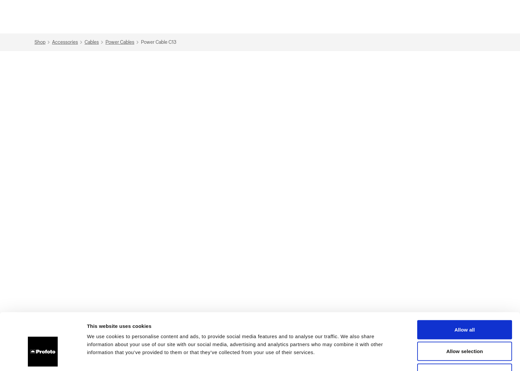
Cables (95, 42)
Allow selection (464, 311)
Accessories (68, 42)
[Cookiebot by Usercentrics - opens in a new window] (43, 358)
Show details (348, 358)
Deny (464, 333)
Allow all (464, 289)
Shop (42, 42)
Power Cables (122, 42)
